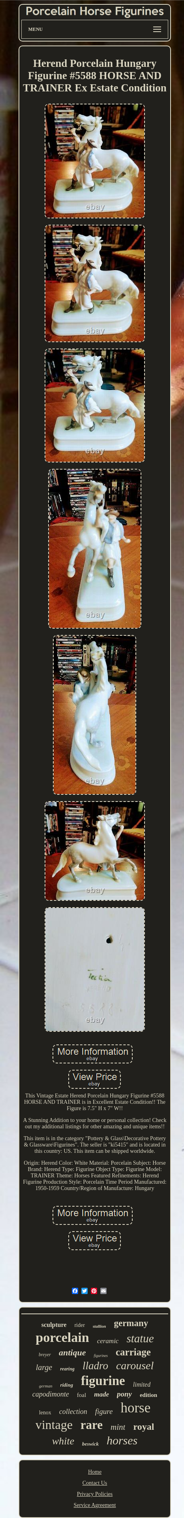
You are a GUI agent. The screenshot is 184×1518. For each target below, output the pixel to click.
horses (122, 1440)
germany (131, 1323)
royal (143, 1426)
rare (92, 1425)
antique (72, 1352)
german (46, 1385)
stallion (99, 1326)
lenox (45, 1413)
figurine (103, 1381)
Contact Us (95, 1483)
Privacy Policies (95, 1494)
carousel (135, 1365)
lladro (95, 1366)
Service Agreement (95, 1505)
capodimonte (50, 1394)
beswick (90, 1444)
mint (118, 1427)
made (101, 1394)
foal (81, 1395)
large (44, 1367)
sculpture (54, 1324)
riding (66, 1385)
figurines (101, 1355)
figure (104, 1411)
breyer (45, 1354)
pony (124, 1394)
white (63, 1441)
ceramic (108, 1341)
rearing (67, 1369)
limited (141, 1384)
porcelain (62, 1337)
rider (79, 1325)
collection (73, 1412)
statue (140, 1338)
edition (148, 1395)
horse (135, 1408)
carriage (133, 1352)
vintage (54, 1425)
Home (94, 1472)
